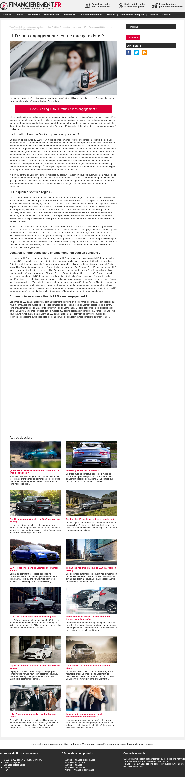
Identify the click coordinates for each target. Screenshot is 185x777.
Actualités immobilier (75, 767)
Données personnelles (14, 765)
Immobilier (69, 14)
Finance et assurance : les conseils (35, 27)
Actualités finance (73, 765)
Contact (166, 14)
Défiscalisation (52, 14)
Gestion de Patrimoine (91, 14)
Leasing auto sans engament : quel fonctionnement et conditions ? (84, 715)
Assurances (34, 14)
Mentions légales (12, 762)
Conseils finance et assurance (79, 770)
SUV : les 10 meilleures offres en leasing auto (33, 616)
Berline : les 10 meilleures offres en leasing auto (90, 519)
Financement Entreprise (132, 14)
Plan (6, 770)
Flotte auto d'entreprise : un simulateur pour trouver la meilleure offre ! (88, 617)
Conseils (153, 14)
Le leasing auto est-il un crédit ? (82, 470)
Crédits (19, 14)
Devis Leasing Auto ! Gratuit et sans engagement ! (63, 109)
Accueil (7, 14)
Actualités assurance (75, 762)
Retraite (111, 14)
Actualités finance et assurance (80, 760)
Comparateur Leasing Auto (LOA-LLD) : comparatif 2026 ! (83, 27)
